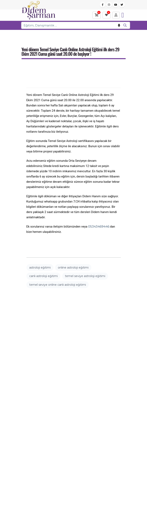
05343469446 (98, 226)
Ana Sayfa (28, 34)
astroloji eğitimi (40, 267)
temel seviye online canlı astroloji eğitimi (57, 285)
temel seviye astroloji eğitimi (85, 276)
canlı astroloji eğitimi (43, 276)
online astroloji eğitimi (73, 267)
